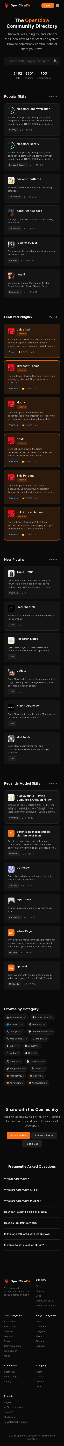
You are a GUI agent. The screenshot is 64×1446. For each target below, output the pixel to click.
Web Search (10, 1350)
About (39, 1371)
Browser (8, 1331)
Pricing (7, 1381)
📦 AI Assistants (38, 1082)
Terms (39, 1386)
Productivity (10, 1326)
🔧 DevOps (14, 1031)
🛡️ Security (32, 1045)
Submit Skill (10, 1371)
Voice (39, 1336)
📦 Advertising (14, 1082)
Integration (41, 1331)
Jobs (38, 1295)
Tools (39, 1321)
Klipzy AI (8, 1412)
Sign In (47, 5)
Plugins (40, 1291)
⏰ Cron (31, 1053)
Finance (40, 1341)
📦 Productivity (15, 1075)
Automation (10, 1321)
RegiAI (7, 1402)
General (8, 1336)
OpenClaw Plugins (46, 1305)
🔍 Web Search (16, 1038)
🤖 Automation (16, 1017)
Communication (12, 1345)
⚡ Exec (12, 1045)
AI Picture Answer (13, 1407)
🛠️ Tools (13, 1061)
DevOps (8, 1341)
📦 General (37, 1024)
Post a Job (32, 1143)
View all (53, 96)
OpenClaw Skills (44, 1300)
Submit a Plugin (44, 1135)
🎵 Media (40, 1038)
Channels (41, 1326)
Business (41, 1345)
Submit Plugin (11, 1376)
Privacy (40, 1381)
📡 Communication (40, 1031)
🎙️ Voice (38, 1068)
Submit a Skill (18, 1135)
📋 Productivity (42, 1017)
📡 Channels (36, 1061)
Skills (38, 1286)
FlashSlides (10, 1417)
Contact (40, 1376)
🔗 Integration (16, 1068)
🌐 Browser (14, 1024)
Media (7, 1355)
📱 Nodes (12, 1053)
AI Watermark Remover (16, 1421)
